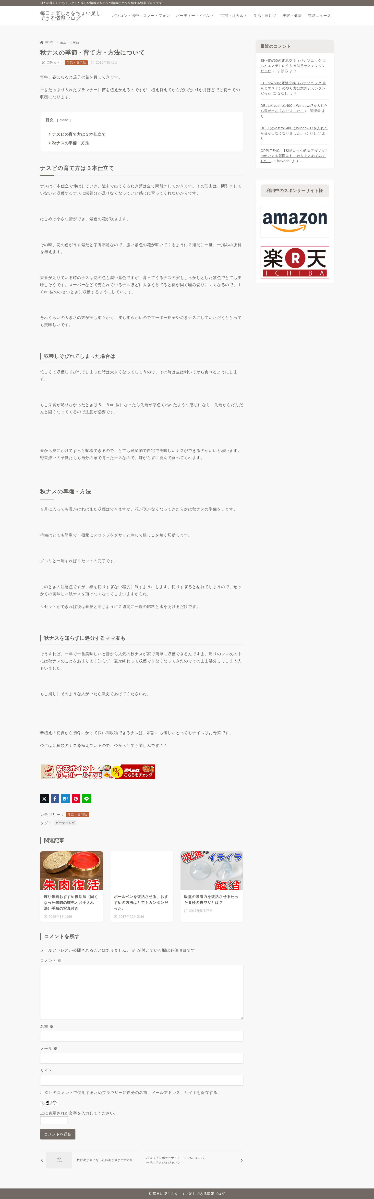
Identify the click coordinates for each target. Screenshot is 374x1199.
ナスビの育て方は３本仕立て (79, 134)
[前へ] (90, 1160)
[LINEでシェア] (86, 798)
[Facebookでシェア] (55, 798)
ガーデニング (65, 823)
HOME (47, 42)
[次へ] (193, 1160)
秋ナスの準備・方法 (70, 143)
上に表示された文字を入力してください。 (79, 1113)
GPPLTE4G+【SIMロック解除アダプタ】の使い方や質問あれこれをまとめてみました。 (295, 156)
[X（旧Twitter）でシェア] (44, 798)
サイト (46, 1070)
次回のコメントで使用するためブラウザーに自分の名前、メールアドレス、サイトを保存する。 (133, 1092)
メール (49, 1048)
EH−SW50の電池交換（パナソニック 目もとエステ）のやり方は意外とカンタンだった (293, 66)
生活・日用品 (69, 42)
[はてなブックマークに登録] (65, 798)
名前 (47, 1026)
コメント (51, 960)
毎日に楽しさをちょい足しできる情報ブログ (70, 16)
